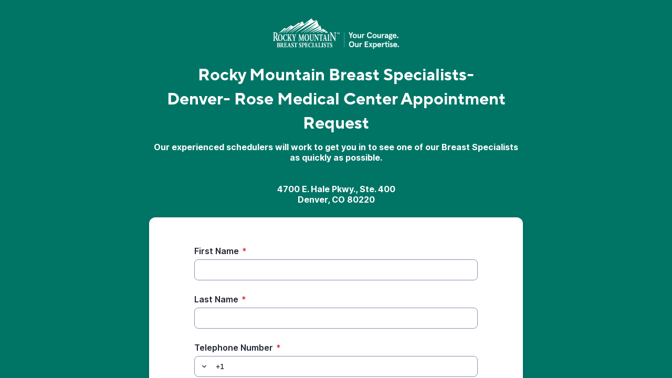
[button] (202, 366)
